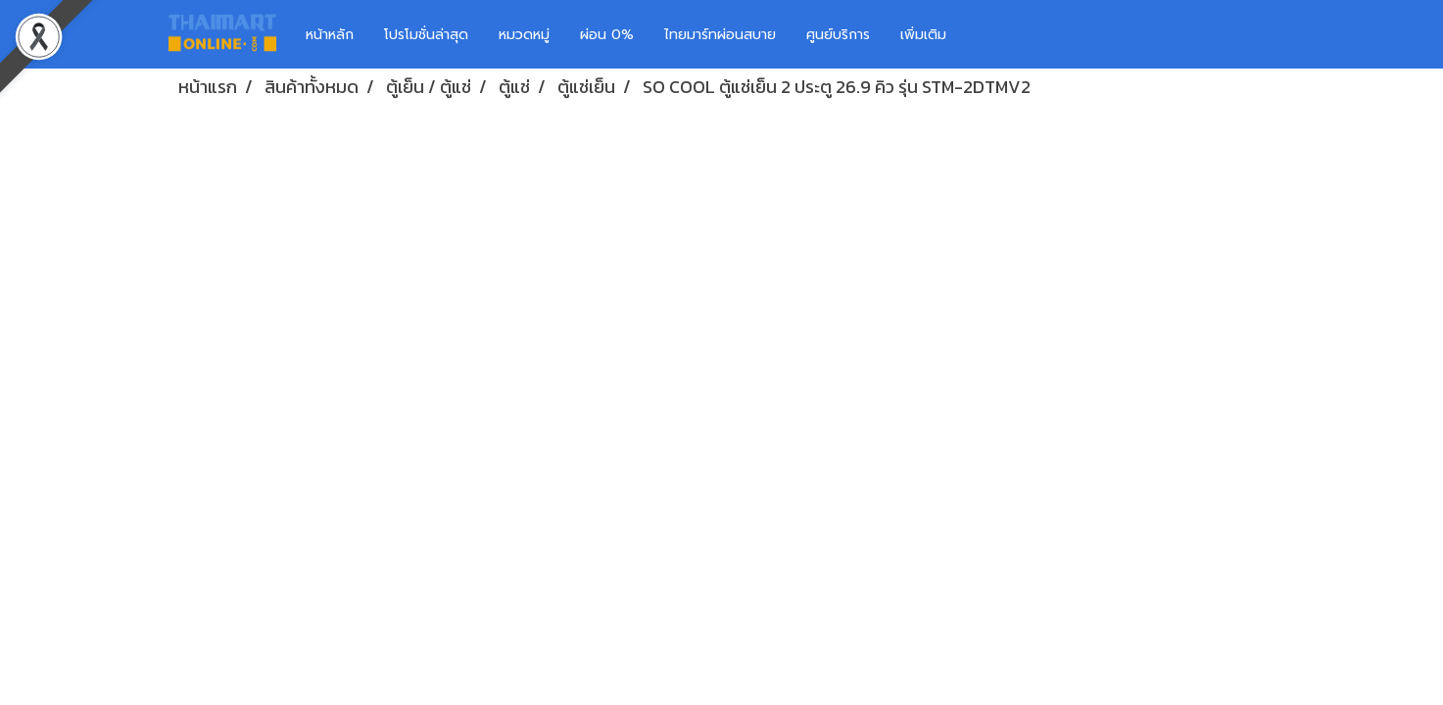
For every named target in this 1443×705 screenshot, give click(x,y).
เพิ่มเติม (923, 34)
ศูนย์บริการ (838, 34)
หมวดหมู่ (524, 34)
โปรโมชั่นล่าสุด (426, 34)
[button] (990, 34)
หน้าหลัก (330, 34)
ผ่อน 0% (607, 34)
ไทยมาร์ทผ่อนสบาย (720, 34)
